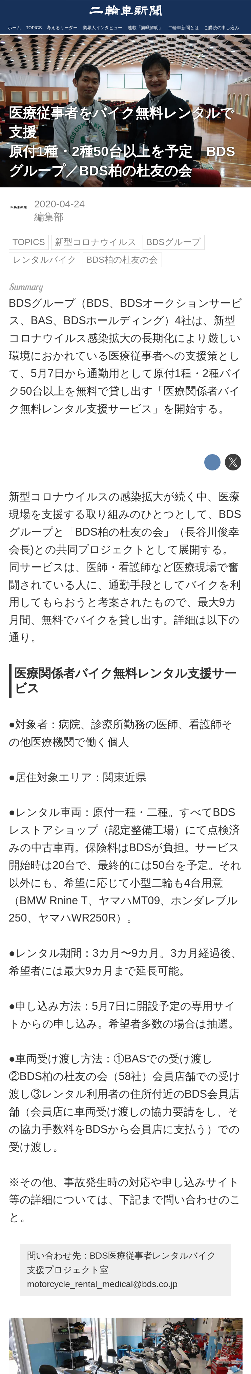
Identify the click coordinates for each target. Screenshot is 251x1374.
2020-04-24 (59, 204)
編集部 (49, 216)
